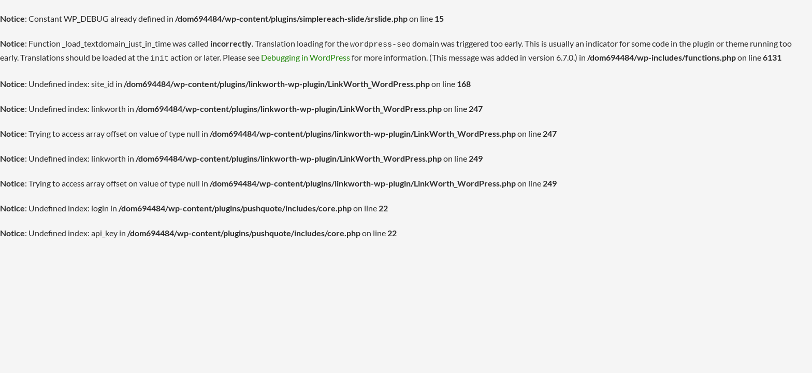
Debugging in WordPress (285, 56)
